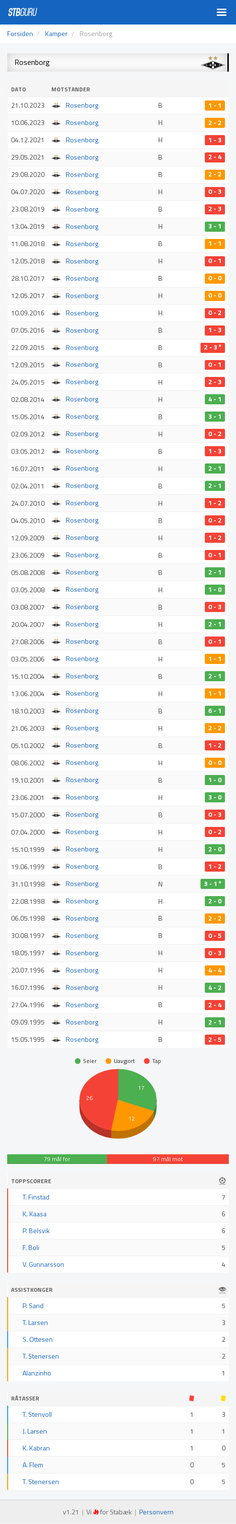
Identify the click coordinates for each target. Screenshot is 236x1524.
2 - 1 (215, 468)
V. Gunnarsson (43, 1264)
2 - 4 (215, 157)
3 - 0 (215, 797)
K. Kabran (36, 1448)
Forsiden (20, 33)
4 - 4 (215, 970)
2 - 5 (215, 1039)
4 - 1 (215, 399)
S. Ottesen (38, 1339)
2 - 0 (215, 849)
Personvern (156, 1512)
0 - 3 (215, 192)
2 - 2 (215, 122)
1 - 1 (215, 105)
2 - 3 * (213, 347)
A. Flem (33, 1465)
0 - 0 (215, 278)
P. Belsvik (36, 1230)
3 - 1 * (213, 883)
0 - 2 (215, 313)
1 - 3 (215, 140)
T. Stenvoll (37, 1414)
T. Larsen (35, 1322)
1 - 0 (215, 589)
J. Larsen (35, 1431)
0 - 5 (215, 935)
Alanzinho (37, 1373)
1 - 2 (215, 503)
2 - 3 (215, 209)
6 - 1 (215, 710)
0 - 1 (215, 261)
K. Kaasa (35, 1214)
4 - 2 (215, 987)
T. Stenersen (41, 1356)
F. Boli (31, 1247)
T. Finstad (36, 1197)
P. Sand (33, 1305)
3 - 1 (215, 226)
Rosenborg (82, 105)
